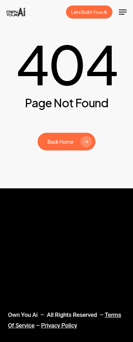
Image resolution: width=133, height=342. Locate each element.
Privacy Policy (59, 325)
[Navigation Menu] (123, 12)
